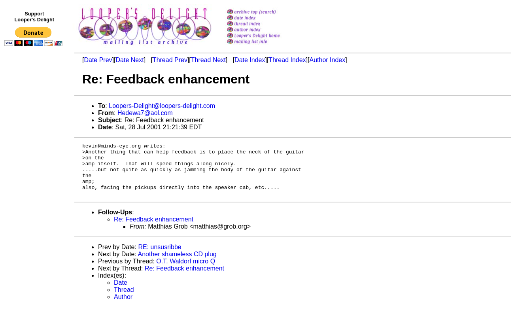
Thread (124, 300)
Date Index (249, 60)
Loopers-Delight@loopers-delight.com (162, 105)
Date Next (129, 60)
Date (120, 293)
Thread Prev (170, 60)
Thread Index (287, 60)
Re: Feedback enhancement (153, 230)
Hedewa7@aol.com (145, 113)
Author (123, 307)
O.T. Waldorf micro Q (185, 272)
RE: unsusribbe (159, 257)
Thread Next (208, 60)
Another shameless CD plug (177, 264)
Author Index (328, 60)
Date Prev (98, 60)
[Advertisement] (34, 212)
